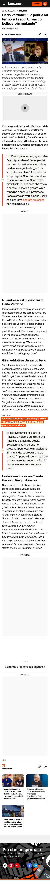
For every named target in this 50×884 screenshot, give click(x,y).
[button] (45, 34)
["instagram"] (11, 865)
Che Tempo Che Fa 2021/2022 (16, 11)
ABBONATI (37, 3)
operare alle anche (33, 199)
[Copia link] (39, 34)
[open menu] (3, 4)
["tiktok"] (5, 865)
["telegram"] (35, 865)
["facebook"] (29, 865)
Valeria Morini (15, 34)
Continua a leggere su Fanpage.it (25, 666)
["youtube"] (17, 865)
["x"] (23, 865)
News (4, 760)
